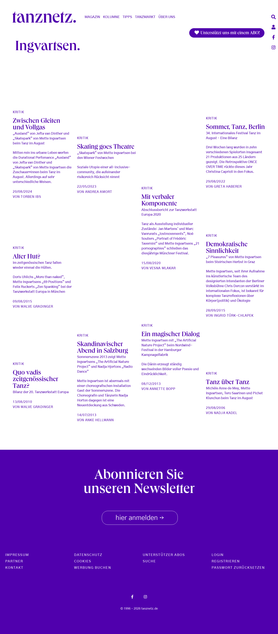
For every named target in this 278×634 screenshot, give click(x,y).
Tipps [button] (127, 17)
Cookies (82, 561)
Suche (149, 561)
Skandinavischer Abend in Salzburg (102, 348)
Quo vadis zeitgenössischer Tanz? (35, 380)
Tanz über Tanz (227, 383)
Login (218, 555)
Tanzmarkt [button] (145, 17)
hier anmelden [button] (139, 517)
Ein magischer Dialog (170, 335)
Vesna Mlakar (163, 268)
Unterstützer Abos (164, 555)
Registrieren (226, 561)
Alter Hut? (26, 257)
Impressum (17, 555)
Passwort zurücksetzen (238, 568)
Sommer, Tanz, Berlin (235, 127)
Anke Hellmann (99, 420)
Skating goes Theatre (105, 147)
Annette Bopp (162, 389)
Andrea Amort (98, 191)
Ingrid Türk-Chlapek (234, 315)
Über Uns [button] (166, 17)
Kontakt (14, 568)
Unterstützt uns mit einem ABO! (227, 33)
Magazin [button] (92, 17)
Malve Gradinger (37, 306)
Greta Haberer (228, 186)
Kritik (18, 112)
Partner (14, 561)
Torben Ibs (31, 196)
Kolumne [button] (111, 17)
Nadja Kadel (225, 413)
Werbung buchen (92, 568)
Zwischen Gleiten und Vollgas (36, 124)
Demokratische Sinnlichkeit (227, 248)
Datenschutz (88, 555)
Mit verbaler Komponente (159, 201)
